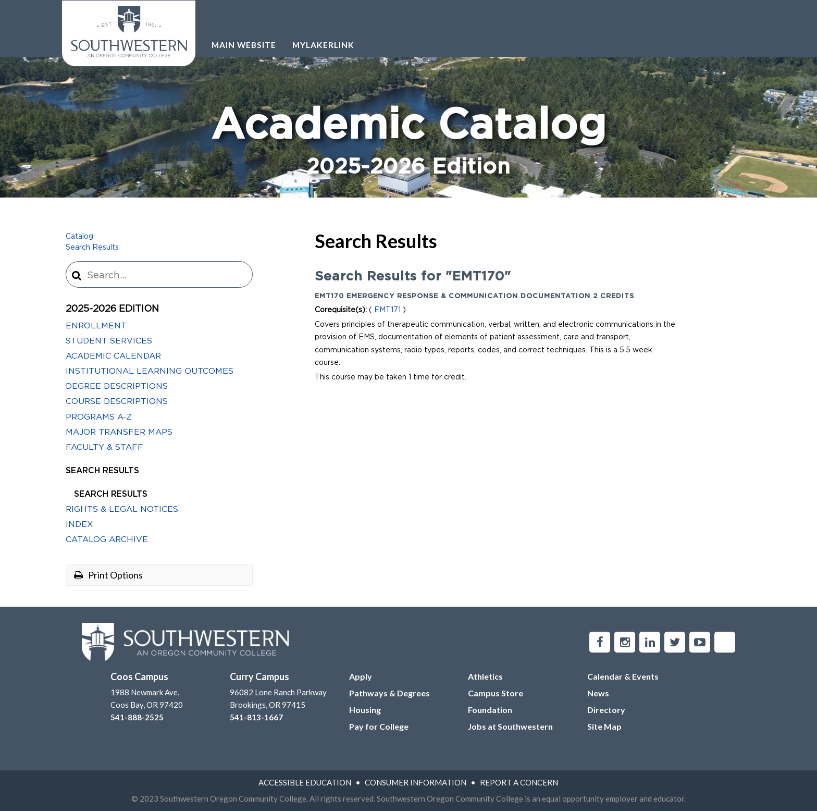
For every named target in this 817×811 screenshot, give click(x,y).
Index (79, 524)
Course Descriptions (117, 401)
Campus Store (495, 693)
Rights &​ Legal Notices (122, 509)
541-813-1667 (256, 717)
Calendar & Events (623, 676)
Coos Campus (139, 676)
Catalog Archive (107, 539)
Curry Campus (259, 676)
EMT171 (387, 310)
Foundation (490, 710)
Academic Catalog (408, 143)
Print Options (108, 575)
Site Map (604, 726)
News (598, 693)
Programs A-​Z (99, 417)
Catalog (79, 236)
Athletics (485, 676)
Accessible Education (304, 782)
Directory (606, 710)
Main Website (244, 45)
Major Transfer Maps (119, 432)
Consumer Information (415, 782)
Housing (365, 710)
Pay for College (378, 726)
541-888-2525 (137, 717)
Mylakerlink (323, 45)
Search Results (92, 247)
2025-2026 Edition (112, 309)
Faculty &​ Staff (104, 447)
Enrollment (96, 326)
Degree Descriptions (117, 386)
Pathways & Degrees (389, 693)
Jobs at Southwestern (510, 726)
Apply (360, 676)
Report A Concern (519, 782)
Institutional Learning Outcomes (149, 371)
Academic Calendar (113, 356)
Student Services (109, 341)
